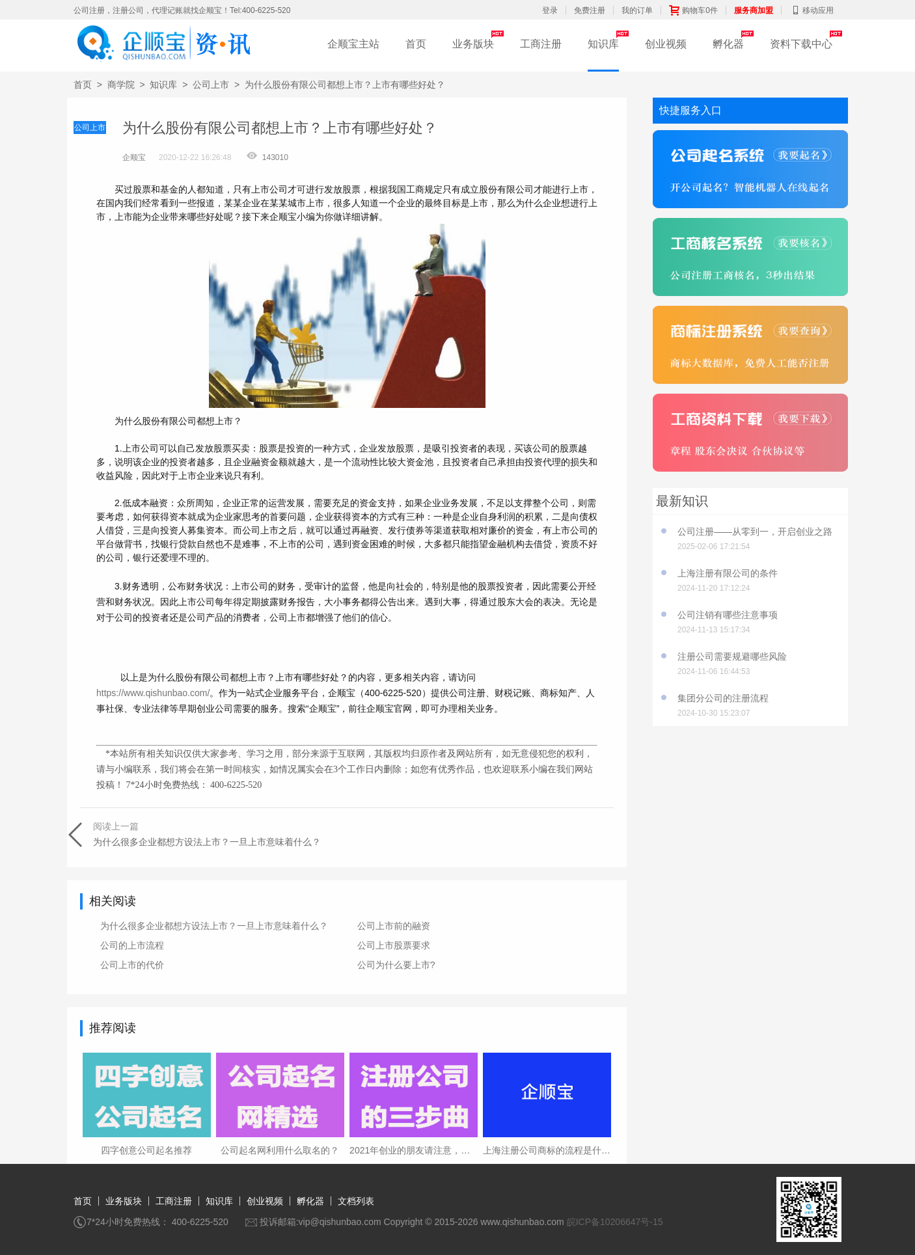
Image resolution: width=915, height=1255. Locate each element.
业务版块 (473, 43)
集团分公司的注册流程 (723, 698)
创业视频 (666, 43)
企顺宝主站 (353, 43)
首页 (415, 43)
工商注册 (541, 43)
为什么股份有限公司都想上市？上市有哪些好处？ (345, 84)
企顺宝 (134, 157)
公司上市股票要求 (393, 945)
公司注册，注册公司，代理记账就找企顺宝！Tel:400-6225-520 (182, 10)
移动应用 (811, 10)
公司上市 (211, 84)
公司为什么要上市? (396, 965)
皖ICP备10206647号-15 (615, 1222)
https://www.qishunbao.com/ (153, 693)
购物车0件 (693, 10)
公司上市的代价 (132, 965)
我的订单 (637, 10)
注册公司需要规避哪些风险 (732, 656)
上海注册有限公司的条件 (727, 573)
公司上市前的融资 (393, 926)
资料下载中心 (801, 43)
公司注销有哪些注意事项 (727, 615)
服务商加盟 (753, 10)
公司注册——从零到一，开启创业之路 (754, 531)
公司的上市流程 (132, 945)
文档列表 (356, 1201)
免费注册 (589, 10)
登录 (550, 10)
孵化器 (728, 43)
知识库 (603, 43)
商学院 (121, 84)
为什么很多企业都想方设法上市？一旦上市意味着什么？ (214, 926)
